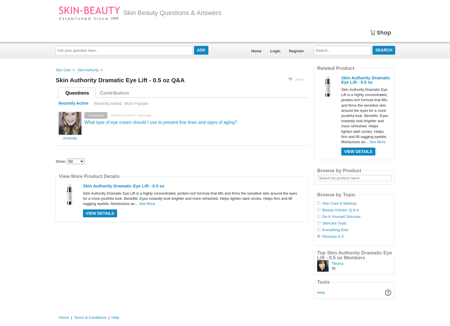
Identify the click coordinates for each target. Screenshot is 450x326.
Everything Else (335, 230)
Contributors (114, 93)
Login (275, 51)
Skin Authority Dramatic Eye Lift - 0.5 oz (123, 185)
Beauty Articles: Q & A (340, 210)
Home (256, 51)
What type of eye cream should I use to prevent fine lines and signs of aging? (160, 122)
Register (296, 51)
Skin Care (63, 70)
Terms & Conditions (90, 317)
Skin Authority (87, 70)
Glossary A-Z (333, 237)
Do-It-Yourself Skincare (341, 217)
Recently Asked (107, 103)
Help (321, 292)
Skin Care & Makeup (339, 204)
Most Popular (136, 103)
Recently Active (73, 103)
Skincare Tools (334, 223)
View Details (100, 213)
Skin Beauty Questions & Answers (140, 12)
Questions (77, 93)
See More (147, 204)
